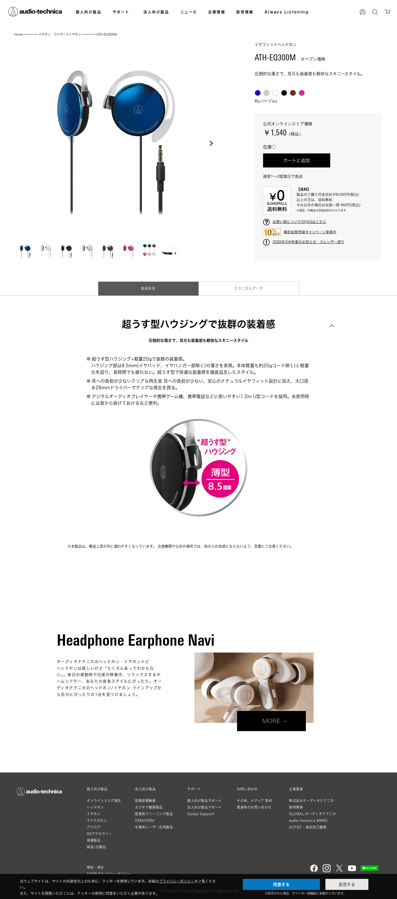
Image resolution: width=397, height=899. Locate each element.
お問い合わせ (247, 789)
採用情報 (244, 11)
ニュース (188, 11)
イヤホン (93, 814)
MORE (271, 720)
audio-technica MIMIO (308, 821)
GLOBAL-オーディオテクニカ (312, 814)
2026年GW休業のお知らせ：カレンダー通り (308, 242)
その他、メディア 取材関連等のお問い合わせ (254, 804)
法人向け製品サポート (204, 807)
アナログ (93, 827)
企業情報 (216, 11)
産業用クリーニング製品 (154, 814)
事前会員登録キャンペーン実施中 (310, 232)
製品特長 (148, 288)
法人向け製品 (156, 11)
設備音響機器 (145, 801)
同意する (281, 884)
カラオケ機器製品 (149, 807)
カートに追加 (296, 160)
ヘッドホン (95, 807)
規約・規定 (95, 867)
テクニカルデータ (248, 288)
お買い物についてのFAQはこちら (299, 221)
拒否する (347, 884)
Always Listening (287, 11)
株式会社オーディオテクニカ (311, 801)
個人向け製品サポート (204, 801)
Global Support (200, 814)
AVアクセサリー (99, 834)
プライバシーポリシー (176, 881)
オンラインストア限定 (104, 801)
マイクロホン (97, 821)
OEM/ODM (144, 821)
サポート (121, 11)
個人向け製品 (89, 11)
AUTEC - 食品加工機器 (307, 827)
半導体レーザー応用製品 (154, 827)
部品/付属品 (96, 847)
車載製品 (93, 840)
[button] (210, 143)
